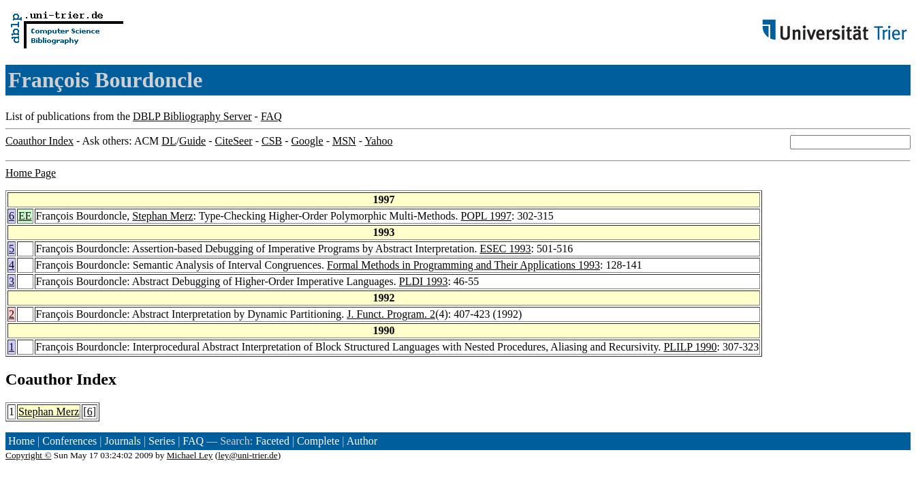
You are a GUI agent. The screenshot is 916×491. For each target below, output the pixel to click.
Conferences (69, 441)
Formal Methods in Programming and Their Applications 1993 (463, 265)
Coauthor (38, 379)
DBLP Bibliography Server (192, 116)
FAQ (271, 116)
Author (362, 441)
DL (168, 141)
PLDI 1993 (423, 281)
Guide (192, 141)
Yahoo (378, 141)
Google (307, 141)
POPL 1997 (485, 216)
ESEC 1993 (505, 248)
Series (161, 441)
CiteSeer (234, 141)
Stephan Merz (162, 216)
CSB (272, 141)
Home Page (30, 173)
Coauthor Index (39, 141)
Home (21, 441)
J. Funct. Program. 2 (391, 314)
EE (25, 216)
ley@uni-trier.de (247, 455)
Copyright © (28, 455)
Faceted (272, 441)
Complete (318, 441)
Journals (122, 441)
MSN (344, 141)
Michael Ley (190, 455)
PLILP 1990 (689, 347)
